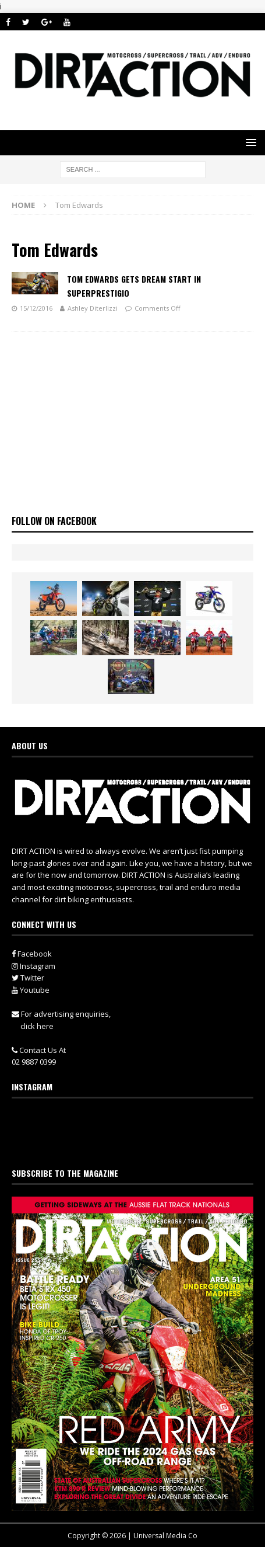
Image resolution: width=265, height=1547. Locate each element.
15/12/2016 (36, 308)
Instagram (33, 966)
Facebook (32, 953)
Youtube (31, 990)
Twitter (28, 977)
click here (37, 1026)
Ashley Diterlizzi (93, 308)
